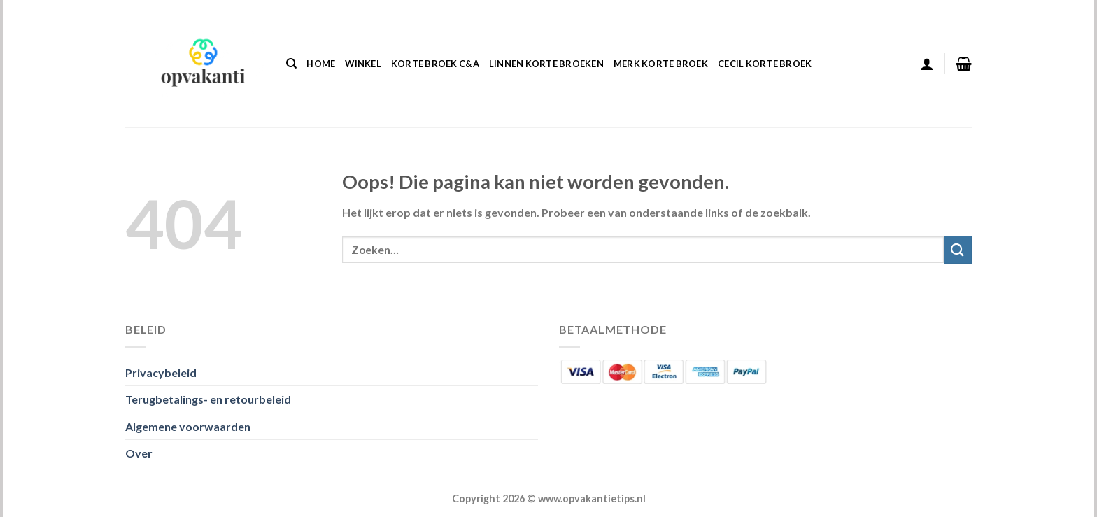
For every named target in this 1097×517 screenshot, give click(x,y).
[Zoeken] (291, 63)
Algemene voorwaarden (187, 426)
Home (320, 63)
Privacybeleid (161, 372)
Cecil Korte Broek (765, 63)
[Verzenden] (958, 249)
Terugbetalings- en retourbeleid (208, 399)
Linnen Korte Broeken (546, 63)
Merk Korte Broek (661, 63)
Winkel (363, 63)
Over (139, 453)
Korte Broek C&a (435, 63)
